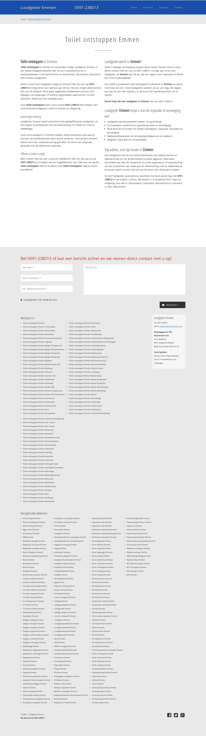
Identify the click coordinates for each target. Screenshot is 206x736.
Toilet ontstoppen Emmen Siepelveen (38, 448)
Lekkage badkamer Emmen (65, 605)
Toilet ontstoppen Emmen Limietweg (84, 372)
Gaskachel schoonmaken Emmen (36, 680)
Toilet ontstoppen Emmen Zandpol (37, 490)
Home (23, 19)
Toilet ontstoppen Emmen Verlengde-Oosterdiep (43, 467)
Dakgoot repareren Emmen (34, 631)
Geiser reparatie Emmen (33, 691)
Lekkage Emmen (61, 601)
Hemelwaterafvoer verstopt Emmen (69, 541)
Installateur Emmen (62, 552)
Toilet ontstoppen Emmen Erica (36, 409)
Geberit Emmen (29, 687)
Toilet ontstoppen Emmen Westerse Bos (39, 486)
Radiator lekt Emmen (62, 683)
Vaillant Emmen (98, 680)
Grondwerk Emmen (62, 529)
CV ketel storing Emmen (33, 597)
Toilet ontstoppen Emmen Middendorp (85, 376)
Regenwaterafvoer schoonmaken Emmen (71, 695)
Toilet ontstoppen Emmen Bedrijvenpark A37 (41, 364)
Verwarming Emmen (100, 702)
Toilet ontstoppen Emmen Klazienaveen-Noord (88, 357)
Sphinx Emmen (98, 627)
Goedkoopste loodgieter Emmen (36, 699)
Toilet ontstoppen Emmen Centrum (37, 372)
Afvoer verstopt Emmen (32, 526)
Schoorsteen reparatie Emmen (104, 616)
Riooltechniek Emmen (101, 593)
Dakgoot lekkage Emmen (33, 620)
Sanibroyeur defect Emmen (103, 601)
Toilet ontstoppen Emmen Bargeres (37, 360)
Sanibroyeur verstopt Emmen (104, 605)
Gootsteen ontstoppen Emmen (67, 518)
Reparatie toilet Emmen (102, 526)
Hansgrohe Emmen (62, 533)
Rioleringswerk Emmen (101, 541)
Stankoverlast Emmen (101, 631)
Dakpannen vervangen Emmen (35, 653)
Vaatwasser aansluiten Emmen (104, 672)
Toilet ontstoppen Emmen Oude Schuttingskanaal (43, 418)
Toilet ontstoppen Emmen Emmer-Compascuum (43, 390)
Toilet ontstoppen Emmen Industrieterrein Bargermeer (91, 338)
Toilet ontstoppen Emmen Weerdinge (38, 471)
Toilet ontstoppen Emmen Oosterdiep (84, 402)
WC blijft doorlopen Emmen (138, 563)
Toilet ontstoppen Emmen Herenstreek (85, 330)
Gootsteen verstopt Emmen (65, 522)
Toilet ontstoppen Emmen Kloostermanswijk (87, 364)
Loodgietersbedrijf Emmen (65, 627)
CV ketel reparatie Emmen (33, 593)
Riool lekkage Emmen (101, 556)
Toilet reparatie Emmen (101, 661)
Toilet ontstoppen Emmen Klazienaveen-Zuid (87, 360)
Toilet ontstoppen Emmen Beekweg (37, 368)
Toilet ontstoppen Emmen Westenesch (39, 482)
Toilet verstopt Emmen (101, 665)
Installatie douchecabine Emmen (67, 560)
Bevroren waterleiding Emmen (35, 556)
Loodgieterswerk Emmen (64, 635)
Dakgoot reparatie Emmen (34, 627)
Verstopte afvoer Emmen (102, 695)
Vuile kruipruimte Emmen (137, 544)
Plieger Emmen (60, 669)
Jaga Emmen (59, 582)
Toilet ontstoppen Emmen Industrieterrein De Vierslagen (92, 342)
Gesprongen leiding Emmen (34, 695)
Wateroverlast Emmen (136, 560)
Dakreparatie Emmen (31, 657)
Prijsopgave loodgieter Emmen (67, 676)
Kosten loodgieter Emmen (65, 597)
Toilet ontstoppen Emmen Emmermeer (39, 402)
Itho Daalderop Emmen (63, 578)
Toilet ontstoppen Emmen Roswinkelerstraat (41, 437)
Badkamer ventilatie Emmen (34, 548)
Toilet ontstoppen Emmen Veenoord (38, 460)
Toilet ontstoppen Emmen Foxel (82, 326)
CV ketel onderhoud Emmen (34, 590)
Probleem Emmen (61, 680)
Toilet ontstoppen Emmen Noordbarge (85, 398)
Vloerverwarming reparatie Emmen (141, 541)
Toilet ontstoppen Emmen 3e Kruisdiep (39, 330)
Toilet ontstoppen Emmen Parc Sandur (39, 426)
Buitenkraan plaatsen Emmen (35, 574)
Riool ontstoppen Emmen (102, 567)
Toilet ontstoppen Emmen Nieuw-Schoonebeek (88, 387)
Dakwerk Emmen (30, 661)
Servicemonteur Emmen (102, 623)
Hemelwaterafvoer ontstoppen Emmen (70, 537)
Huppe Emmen (60, 548)
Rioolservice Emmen (100, 582)
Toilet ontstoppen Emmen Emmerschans (39, 406)
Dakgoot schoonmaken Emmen (36, 635)
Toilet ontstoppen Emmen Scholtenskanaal (40, 441)
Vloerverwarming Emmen (137, 533)
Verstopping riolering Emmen (104, 687)
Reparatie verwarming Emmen (104, 529)
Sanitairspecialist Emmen (102, 612)
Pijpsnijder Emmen (62, 665)
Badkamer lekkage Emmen (34, 541)
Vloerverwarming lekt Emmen (139, 537)
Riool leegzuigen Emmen (102, 552)
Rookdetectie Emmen (101, 597)
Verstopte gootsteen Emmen (104, 699)
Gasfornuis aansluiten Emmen (35, 676)
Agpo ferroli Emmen (31, 529)
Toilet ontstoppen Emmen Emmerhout (39, 398)
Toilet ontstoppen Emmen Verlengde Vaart (40, 464)
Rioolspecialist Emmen (101, 586)
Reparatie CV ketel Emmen (65, 702)
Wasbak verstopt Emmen (137, 552)
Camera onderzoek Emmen (34, 582)
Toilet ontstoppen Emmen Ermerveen (84, 323)
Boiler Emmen (28, 560)
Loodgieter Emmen (38, 7)
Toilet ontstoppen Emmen (39, 19)
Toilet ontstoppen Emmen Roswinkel (38, 433)
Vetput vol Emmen (134, 526)
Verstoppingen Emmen (101, 691)
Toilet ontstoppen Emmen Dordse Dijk (39, 387)
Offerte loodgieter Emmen (65, 646)
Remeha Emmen (61, 699)
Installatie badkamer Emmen (66, 556)
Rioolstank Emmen (100, 590)
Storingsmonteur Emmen (102, 642)
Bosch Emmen (29, 567)
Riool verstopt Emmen (101, 574)
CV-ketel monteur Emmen (33, 608)
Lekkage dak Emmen (62, 608)
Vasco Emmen (98, 683)
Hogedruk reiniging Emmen (65, 544)
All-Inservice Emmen (31, 533)
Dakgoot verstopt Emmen (33, 638)
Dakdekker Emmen (30, 616)
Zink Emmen (132, 574)
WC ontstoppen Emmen (136, 567)
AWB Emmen (28, 537)
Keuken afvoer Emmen (63, 590)
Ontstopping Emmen (62, 661)
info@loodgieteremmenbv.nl (171, 326)
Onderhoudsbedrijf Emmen (65, 650)
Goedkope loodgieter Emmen (35, 702)
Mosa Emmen (59, 638)
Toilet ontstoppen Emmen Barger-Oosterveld (41, 357)
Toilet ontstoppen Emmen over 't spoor (39, 422)
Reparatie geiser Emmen (102, 518)
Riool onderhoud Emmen (102, 560)
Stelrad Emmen (98, 635)
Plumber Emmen (61, 672)
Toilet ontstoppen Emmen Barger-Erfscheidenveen (44, 349)
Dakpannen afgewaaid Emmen (35, 650)
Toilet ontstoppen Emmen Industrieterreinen (87, 345)
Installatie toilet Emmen (64, 567)
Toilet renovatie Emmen (102, 657)
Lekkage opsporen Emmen (65, 612)
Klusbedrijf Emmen (62, 593)
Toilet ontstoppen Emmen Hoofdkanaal (85, 334)
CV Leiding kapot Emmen (33, 601)
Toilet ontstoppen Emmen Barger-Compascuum (42, 345)
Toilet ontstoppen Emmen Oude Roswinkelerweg (89, 413)
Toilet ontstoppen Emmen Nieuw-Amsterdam (87, 379)
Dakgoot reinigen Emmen (33, 623)
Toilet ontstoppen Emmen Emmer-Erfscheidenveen (44, 394)
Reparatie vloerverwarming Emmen (106, 533)
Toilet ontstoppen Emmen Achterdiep (38, 334)
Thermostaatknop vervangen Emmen (107, 650)
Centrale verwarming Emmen (35, 586)
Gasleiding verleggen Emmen (35, 683)
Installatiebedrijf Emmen (64, 571)
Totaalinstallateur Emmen (102, 669)
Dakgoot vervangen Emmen (34, 642)
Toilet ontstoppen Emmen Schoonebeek (39, 445)
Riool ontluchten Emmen (102, 563)
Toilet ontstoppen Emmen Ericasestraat (39, 413)
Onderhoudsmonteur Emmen (66, 653)
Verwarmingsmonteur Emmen (139, 522)
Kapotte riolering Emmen (64, 586)
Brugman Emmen (30, 571)
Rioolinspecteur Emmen (102, 578)
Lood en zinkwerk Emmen (65, 616)
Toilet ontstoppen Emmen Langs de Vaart (86, 368)
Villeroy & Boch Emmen (136, 529)
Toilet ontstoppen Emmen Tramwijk (37, 452)
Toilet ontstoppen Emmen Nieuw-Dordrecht (87, 383)
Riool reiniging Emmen (101, 571)
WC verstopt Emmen (135, 571)
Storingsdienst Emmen (101, 638)
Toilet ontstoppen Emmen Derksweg (38, 383)
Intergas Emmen (60, 574)
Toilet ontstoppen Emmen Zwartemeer (39, 501)
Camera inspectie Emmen (33, 578)
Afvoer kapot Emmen (31, 518)
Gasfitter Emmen (30, 672)
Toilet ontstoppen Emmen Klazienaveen (85, 353)
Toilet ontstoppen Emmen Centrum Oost (40, 376)
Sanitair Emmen (98, 608)
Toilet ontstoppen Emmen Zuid (36, 494)
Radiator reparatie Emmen (65, 687)
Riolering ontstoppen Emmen (104, 537)
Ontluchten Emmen (62, 657)
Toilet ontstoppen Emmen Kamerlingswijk (86, 349)
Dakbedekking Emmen (32, 612)
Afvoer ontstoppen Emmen (34, 522)
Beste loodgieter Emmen (33, 552)
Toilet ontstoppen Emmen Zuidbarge (38, 497)
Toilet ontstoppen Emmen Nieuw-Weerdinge (87, 390)
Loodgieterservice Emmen (64, 631)
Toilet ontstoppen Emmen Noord (82, 394)
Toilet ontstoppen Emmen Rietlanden (38, 430)
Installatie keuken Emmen (64, 563)
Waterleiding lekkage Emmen (139, 556)
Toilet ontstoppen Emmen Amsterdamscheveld (42, 338)
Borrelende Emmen (31, 563)
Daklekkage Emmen (31, 646)
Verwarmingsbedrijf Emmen (138, 518)
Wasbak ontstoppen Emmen (138, 548)
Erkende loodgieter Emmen (34, 669)
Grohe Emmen (60, 526)
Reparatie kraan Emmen (102, 522)
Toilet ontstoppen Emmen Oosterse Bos (85, 406)
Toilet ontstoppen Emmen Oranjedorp (85, 409)
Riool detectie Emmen (101, 544)
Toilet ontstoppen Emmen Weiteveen (38, 479)
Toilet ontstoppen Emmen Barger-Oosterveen (42, 353)
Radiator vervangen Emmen (65, 691)
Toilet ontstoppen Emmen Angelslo (37, 342)
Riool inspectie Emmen (101, 548)
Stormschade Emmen (101, 646)
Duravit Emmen (29, 665)
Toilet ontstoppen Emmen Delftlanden (39, 379)
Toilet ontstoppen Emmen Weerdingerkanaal (41, 475)
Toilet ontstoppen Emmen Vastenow (38, 456)
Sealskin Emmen (99, 620)
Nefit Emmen (59, 642)
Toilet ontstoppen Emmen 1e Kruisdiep (39, 326)
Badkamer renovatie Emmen (34, 544)
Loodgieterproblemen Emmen (66, 623)
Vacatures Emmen (99, 676)
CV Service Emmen (30, 605)
